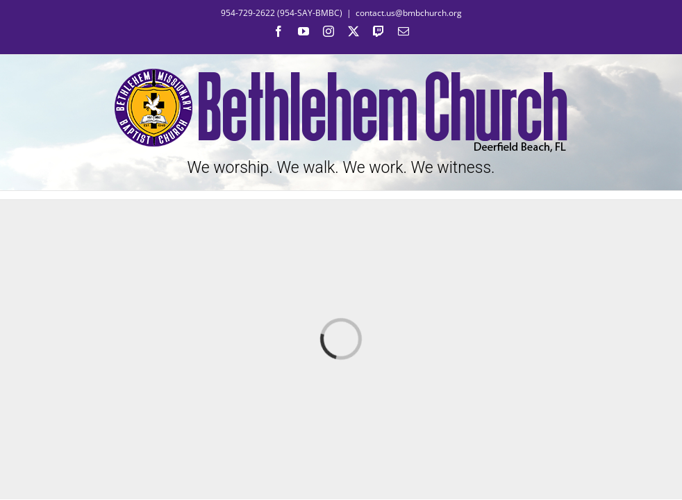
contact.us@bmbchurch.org (409, 13)
